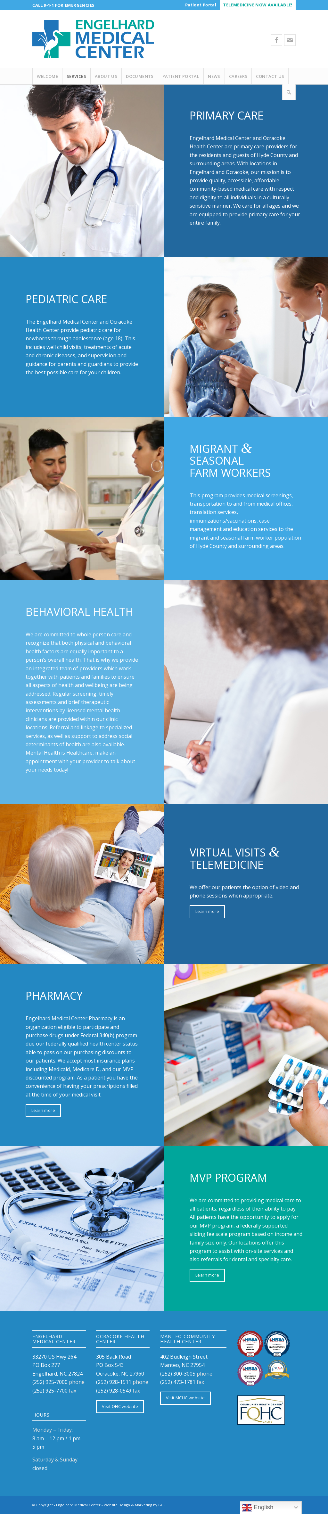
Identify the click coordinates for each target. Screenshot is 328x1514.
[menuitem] (200, 4)
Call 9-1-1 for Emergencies (63, 5)
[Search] (289, 92)
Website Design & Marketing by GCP (135, 1504)
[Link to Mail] (290, 40)
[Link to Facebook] (276, 40)
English (257, 1507)
